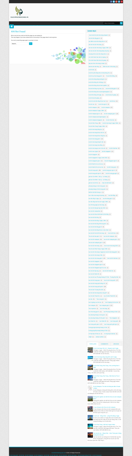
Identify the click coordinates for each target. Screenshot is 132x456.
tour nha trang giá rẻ (94, 311)
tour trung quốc (114, 321)
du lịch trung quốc (13, 455)
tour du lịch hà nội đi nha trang (96, 233)
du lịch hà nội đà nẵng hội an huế (97, 101)
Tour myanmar (92, 308)
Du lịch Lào (91, 104)
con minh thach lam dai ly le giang (97, 57)
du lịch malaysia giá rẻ (109, 113)
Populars (93, 344)
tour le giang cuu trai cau (95, 302)
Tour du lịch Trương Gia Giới (96, 289)
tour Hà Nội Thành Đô (109, 296)
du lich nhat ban (113, 148)
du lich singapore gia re (94, 161)
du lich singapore (106, 151)
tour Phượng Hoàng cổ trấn (111, 311)
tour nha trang (103, 308)
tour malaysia (92, 305)
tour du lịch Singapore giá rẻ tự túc (97, 267)
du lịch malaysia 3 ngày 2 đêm (96, 110)
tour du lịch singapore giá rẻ (96, 264)
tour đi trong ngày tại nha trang (96, 205)
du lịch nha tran (110, 120)
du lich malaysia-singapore (95, 120)
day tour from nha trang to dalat (97, 63)
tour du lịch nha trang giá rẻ (96, 258)
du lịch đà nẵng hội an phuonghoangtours (99, 91)
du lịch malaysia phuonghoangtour (97, 117)
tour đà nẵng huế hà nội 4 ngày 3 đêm (98, 201)
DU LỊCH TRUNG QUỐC (49, 26)
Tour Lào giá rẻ (100, 299)
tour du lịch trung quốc (109, 280)
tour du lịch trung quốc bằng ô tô (97, 283)
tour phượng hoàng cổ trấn (85, 455)
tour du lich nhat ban (112, 258)
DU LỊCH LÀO (64, 26)
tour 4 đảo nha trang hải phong (96, 195)
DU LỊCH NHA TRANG (96, 26)
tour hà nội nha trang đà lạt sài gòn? (98, 293)
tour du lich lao (112, 233)
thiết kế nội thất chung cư (95, 192)
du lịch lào (21, 455)
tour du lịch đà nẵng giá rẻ (95, 227)
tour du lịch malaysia (94, 239)
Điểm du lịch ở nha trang (109, 66)
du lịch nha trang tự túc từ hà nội (97, 148)
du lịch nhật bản (63, 455)
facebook (111, 1)
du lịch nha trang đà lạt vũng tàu (97, 135)
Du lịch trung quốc (93, 170)
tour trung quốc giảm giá (110, 324)
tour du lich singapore (94, 261)
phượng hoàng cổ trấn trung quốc (97, 189)
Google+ (116, 1)
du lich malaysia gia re (94, 113)
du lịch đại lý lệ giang (94, 98)
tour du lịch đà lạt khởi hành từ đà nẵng (99, 214)
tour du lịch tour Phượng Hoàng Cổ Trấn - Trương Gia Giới (103, 277)
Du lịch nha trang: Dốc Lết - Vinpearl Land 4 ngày (105, 348)
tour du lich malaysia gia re (110, 239)
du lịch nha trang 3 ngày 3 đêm (110, 123)
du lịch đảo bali (54, 455)
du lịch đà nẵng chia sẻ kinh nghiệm (98, 85)
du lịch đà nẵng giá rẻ (111, 88)
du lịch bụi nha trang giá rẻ (95, 76)
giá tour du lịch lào (93, 183)
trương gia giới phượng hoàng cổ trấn (98, 330)
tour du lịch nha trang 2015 (111, 245)
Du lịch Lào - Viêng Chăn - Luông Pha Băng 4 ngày (106, 416)
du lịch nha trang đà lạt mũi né (96, 132)
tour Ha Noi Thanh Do (94, 296)
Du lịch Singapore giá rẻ (111, 161)
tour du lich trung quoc (94, 280)
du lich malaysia (93, 107)
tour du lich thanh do (108, 271)
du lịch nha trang (72, 455)
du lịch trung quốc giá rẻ (95, 173)
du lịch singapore (93, 154)
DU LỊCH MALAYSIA (79, 26)
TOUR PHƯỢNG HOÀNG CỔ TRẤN (27, 26)
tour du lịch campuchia (94, 211)
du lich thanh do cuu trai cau (96, 164)
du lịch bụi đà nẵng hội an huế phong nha (99, 73)
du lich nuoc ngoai (93, 151)
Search (121, 23)
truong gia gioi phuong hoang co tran (98, 327)
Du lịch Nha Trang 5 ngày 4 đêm (97, 126)
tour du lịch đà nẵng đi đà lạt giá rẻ (97, 223)
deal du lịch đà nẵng (94, 66)
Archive (116, 344)
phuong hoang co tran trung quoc (97, 186)
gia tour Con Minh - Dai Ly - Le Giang (98, 176)
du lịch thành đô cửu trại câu (96, 167)
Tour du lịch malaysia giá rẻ (96, 242)
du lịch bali (46, 455)
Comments (104, 344)
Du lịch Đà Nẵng (110, 76)
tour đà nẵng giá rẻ (108, 198)
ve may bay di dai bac (109, 333)
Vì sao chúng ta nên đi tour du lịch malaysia (104, 407)
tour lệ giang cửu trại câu (111, 302)
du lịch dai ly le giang (111, 95)
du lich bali (91, 69)
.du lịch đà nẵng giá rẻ (94, 38)
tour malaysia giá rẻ (105, 305)
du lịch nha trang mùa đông (96, 145)
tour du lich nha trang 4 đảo (96, 255)
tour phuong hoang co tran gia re (97, 315)
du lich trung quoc (111, 167)
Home (12, 26)
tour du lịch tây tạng (94, 271)
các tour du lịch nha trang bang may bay (99, 51)
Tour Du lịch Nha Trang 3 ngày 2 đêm (98, 249)
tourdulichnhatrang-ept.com (58, 452)
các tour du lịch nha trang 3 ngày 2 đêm (99, 47)
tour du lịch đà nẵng (94, 217)
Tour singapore (113, 318)
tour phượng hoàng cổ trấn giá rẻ (97, 318)
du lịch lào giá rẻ (103, 104)
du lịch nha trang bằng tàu (95, 129)
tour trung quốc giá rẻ (94, 324)
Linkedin (119, 1)
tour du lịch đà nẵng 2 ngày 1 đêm (97, 220)
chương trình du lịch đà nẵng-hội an (98, 54)
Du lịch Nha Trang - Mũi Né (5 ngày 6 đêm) (104, 424)
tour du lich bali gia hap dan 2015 (97, 208)
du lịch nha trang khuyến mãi (96, 142)
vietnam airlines (100, 337)
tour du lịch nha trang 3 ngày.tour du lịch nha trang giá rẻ (103, 252)
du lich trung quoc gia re (109, 170)
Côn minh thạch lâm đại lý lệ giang (97, 60)
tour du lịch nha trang (94, 245)
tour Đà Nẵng (111, 195)
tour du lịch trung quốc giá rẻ (96, 286)
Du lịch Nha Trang (93, 123)
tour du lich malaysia (109, 236)
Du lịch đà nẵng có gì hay (95, 88)
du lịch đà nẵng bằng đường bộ (97, 79)
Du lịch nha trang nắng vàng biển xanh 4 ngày (105, 357)
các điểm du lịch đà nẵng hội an (97, 41)
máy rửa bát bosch (107, 183)
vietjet (90, 337)
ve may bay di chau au (94, 333)
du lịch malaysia (106, 107)
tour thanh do (92, 321)
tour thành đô (102, 321)
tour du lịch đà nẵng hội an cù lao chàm (99, 230)
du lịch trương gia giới (111, 173)
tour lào (90, 299)
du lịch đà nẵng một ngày (95, 95)
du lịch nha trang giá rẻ (94, 139)
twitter (114, 1)
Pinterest (122, 1)
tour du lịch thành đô (94, 274)
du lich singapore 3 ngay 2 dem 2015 (98, 157)
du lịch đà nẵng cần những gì (96, 82)
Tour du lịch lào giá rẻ (94, 236)
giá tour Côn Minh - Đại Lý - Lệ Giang (98, 179)
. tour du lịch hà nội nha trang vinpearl (98, 35)
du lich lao (112, 101)
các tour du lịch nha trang (95, 44)
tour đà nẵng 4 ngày (94, 198)
